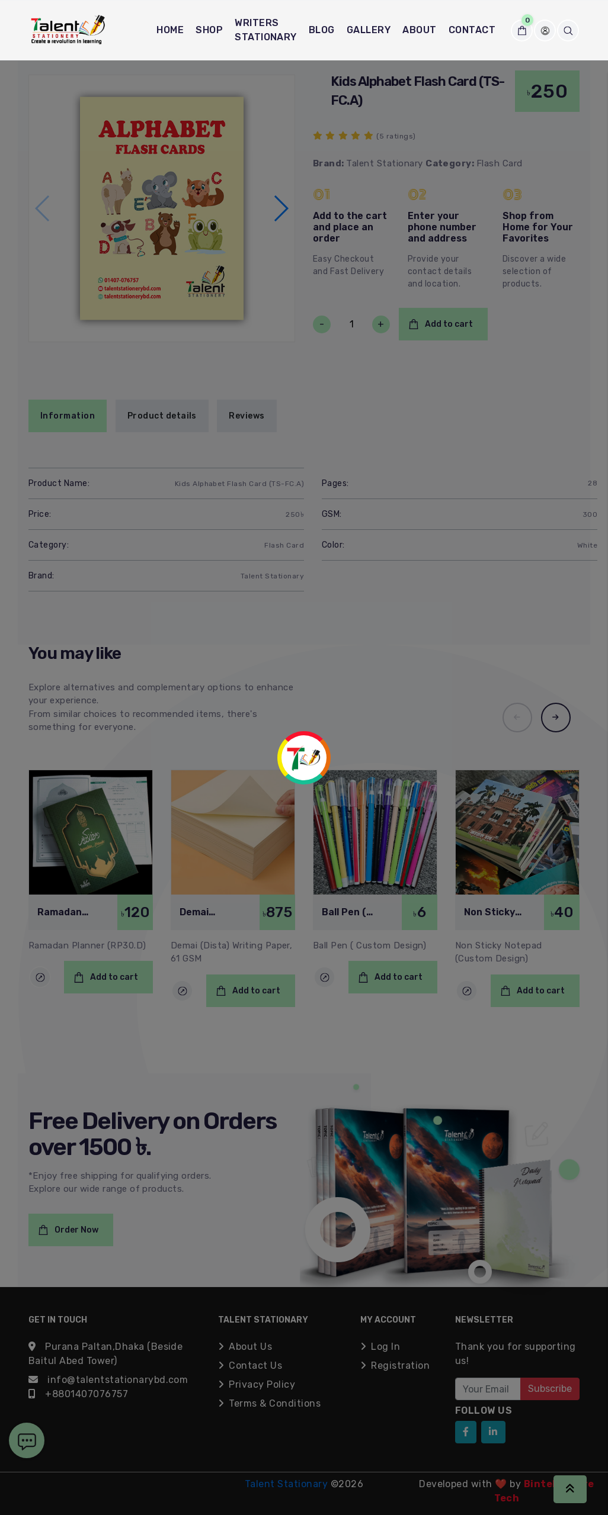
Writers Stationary (266, 30)
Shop (209, 30)
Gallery (369, 30)
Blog (322, 30)
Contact (472, 30)
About (419, 30)
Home (170, 30)
